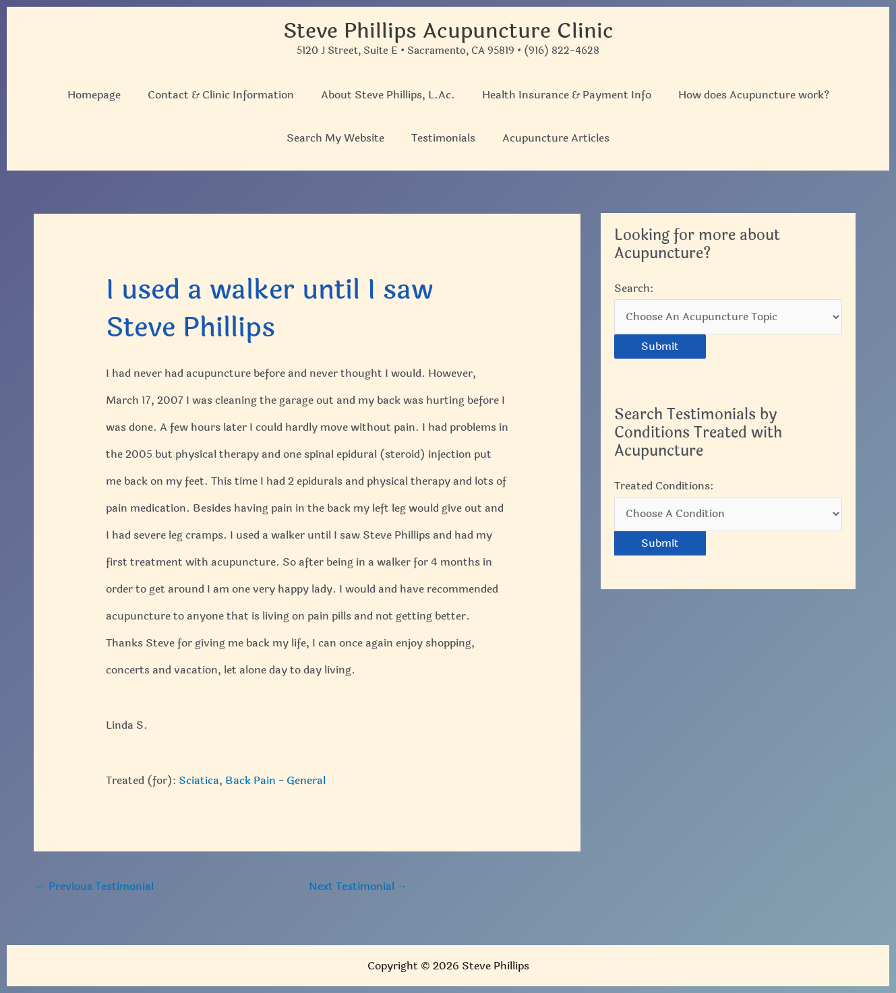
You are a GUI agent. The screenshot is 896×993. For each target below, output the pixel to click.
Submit (660, 346)
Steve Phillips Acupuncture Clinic (448, 30)
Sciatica (199, 779)
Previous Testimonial (94, 886)
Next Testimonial (358, 886)
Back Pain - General (275, 779)
